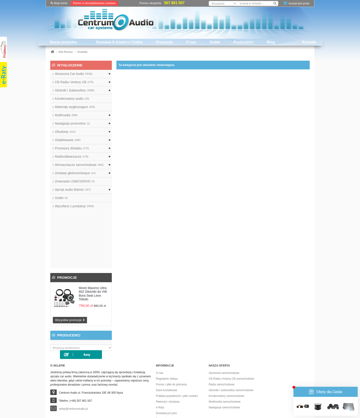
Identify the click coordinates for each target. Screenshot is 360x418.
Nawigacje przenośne (72, 123)
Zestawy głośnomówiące (75, 173)
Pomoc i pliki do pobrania (171, 334)
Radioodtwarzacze (71, 156)
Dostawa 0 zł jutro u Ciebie (119, 42)
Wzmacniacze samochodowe (79, 165)
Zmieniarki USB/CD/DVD (75, 181)
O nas (191, 42)
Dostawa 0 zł (164, 374)
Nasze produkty (63, 42)
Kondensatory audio (72, 98)
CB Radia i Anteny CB (74, 82)
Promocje (164, 42)
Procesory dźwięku (72, 148)
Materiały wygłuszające (75, 107)
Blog (271, 42)
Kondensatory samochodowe (226, 345)
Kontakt (309, 42)
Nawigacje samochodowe (224, 356)
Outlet (215, 42)
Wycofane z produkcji (74, 206)
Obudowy (65, 132)
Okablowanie (68, 140)
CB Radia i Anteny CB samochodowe (231, 328)
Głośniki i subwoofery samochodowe (231, 339)
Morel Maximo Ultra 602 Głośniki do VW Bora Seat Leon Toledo (93, 235)
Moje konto (59, 3)
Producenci (243, 42)
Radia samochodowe (221, 334)
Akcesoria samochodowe (224, 322)
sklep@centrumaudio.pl (73, 358)
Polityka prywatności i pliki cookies (177, 345)
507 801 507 (174, 3)
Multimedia (66, 115)
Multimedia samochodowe (225, 351)
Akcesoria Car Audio (74, 74)
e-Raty (160, 356)
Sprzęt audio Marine (73, 189)
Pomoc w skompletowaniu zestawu (94, 3)
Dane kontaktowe (166, 339)
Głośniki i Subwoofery (74, 90)
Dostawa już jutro (166, 362)
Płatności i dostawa (168, 351)
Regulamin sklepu (167, 328)
